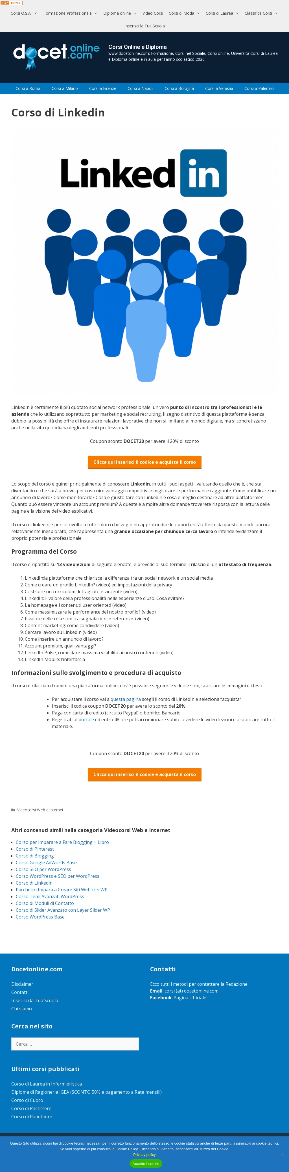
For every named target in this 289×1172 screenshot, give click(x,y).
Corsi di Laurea (224, 13)
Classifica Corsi (263, 13)
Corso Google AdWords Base (46, 862)
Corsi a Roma (28, 88)
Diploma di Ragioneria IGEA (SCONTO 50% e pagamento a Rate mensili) (86, 1092)
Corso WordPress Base (40, 917)
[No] (282, 1154)
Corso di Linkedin (34, 883)
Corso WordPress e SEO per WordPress (57, 876)
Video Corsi (153, 13)
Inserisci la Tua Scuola (144, 26)
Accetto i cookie (145, 1164)
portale (86, 719)
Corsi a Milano (65, 88)
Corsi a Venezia (219, 88)
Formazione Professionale (71, 13)
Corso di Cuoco (27, 1100)
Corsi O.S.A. (25, 13)
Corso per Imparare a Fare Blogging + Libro (62, 842)
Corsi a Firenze (102, 88)
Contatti (20, 992)
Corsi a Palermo (259, 88)
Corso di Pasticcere (31, 1108)
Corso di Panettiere (31, 1116)
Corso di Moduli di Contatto (45, 903)
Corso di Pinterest (35, 849)
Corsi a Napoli (140, 88)
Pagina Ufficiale (190, 998)
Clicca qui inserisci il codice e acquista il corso (144, 462)
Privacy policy (144, 1154)
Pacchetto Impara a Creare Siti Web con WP (62, 890)
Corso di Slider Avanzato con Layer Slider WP (63, 910)
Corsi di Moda (186, 13)
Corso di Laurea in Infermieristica (46, 1084)
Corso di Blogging (35, 856)
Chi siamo (21, 1009)
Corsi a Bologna (179, 88)
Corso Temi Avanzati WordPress (50, 896)
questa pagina (126, 699)
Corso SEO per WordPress (43, 869)
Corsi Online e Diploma (137, 47)
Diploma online (121, 13)
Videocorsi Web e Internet (40, 810)
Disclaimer (22, 984)
